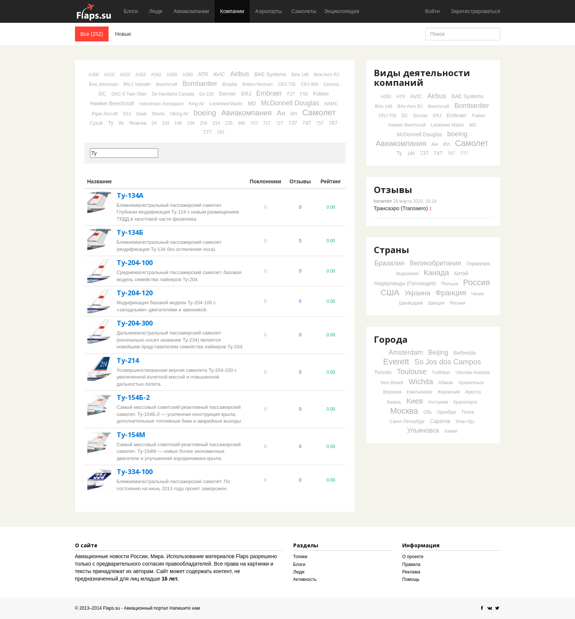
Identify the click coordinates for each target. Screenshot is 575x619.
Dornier (227, 94)
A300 (93, 74)
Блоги (131, 11)
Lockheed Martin (226, 103)
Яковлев (138, 123)
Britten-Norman (257, 84)
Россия (476, 282)
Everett (396, 361)
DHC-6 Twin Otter (128, 94)
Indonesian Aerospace (161, 103)
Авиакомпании (191, 11)
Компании (232, 11)
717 (267, 123)
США (390, 292)
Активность (305, 579)
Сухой (96, 123)
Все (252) (92, 34)
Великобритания (435, 263)
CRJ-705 (287, 84)
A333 (140, 74)
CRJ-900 (309, 84)
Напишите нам (184, 608)
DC (102, 94)
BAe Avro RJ (326, 74)
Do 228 (206, 94)
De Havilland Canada (173, 94)
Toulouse (411, 371)
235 (228, 123)
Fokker (321, 94)
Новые (123, 34)
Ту (110, 123)
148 (178, 123)
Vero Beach (391, 382)
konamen (383, 201)
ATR (203, 74)
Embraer (269, 93)
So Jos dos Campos (447, 362)
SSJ (127, 113)
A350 (172, 74)
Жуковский (448, 392)
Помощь (410, 579)
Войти (432, 11)
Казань (394, 402)
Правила (411, 564)
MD (252, 103)
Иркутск (473, 392)
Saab (141, 113)
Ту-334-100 (135, 471)
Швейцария (411, 303)
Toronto (383, 372)
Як (121, 123)
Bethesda (464, 353)
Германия (478, 264)
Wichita (421, 381)
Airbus (239, 74)
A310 (109, 74)
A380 (187, 74)
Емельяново (419, 392)
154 (190, 123)
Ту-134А (130, 195)
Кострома (438, 402)
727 (279, 123)
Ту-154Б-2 (133, 397)
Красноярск (465, 402)
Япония (457, 303)
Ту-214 (128, 360)
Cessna (331, 84)
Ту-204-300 (135, 322)
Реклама (411, 572)
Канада (436, 272)
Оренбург (447, 412)
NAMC (330, 103)
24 (153, 123)
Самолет (319, 112)
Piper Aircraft (105, 113)
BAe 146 (300, 74)
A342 (156, 74)
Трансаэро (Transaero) (401, 208)
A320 (125, 74)
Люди (155, 11)
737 (292, 123)
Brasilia (229, 84)
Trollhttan (441, 372)
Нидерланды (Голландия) (405, 283)
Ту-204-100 (135, 262)
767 (333, 123)
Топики (300, 556)
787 (221, 132)
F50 (304, 94)
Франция (450, 293)
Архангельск (471, 382)
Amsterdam (405, 352)
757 (320, 123)
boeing (205, 113)
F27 (291, 94)
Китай (461, 273)
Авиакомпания (246, 113)
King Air (196, 103)
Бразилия (389, 263)
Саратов (440, 421)
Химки (450, 431)
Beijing (438, 352)
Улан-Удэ (465, 421)
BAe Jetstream (103, 84)
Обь (427, 412)
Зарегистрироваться (475, 11)
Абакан (445, 382)
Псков (468, 412)
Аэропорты (268, 11)
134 (165, 123)
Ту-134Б (130, 232)
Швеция (436, 303)
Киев (414, 401)
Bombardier (199, 83)
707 (254, 123)
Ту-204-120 (135, 292)
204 (203, 123)
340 (241, 123)
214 (216, 123)
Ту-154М (131, 434)
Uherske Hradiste (473, 372)
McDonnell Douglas (290, 103)
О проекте (413, 556)
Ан (281, 113)
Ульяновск (423, 430)
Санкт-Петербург (407, 421)
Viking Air (179, 113)
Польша (449, 283)
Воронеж (392, 392)
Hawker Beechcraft (112, 103)
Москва (404, 411)
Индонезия (407, 273)
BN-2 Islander (137, 84)
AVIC (219, 74)
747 (306, 123)
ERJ (246, 94)
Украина (417, 293)
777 (207, 132)
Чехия (477, 293)
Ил (293, 113)
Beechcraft (166, 84)
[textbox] (124, 153)
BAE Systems (270, 74)
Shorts (158, 113)
